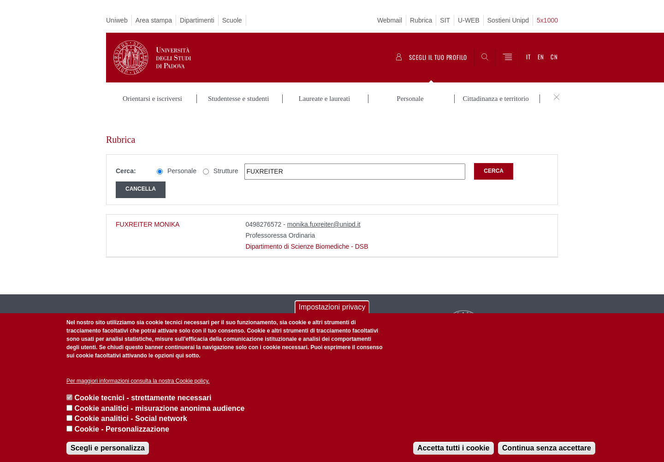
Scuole (232, 20)
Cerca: (126, 156)
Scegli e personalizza (108, 448)
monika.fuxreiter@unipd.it (324, 209)
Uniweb (117, 20)
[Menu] (507, 57)
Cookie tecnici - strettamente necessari (142, 398)
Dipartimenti (197, 20)
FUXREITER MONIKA (147, 209)
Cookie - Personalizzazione (121, 429)
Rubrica (421, 20)
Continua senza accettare (546, 448)
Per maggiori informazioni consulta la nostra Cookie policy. (138, 381)
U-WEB (469, 20)
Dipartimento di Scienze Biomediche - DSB (306, 231)
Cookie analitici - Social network (130, 418)
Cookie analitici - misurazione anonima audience (159, 408)
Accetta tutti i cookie (453, 448)
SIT (445, 20)
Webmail (389, 20)
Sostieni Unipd (508, 20)
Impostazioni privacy (332, 307)
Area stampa (154, 20)
